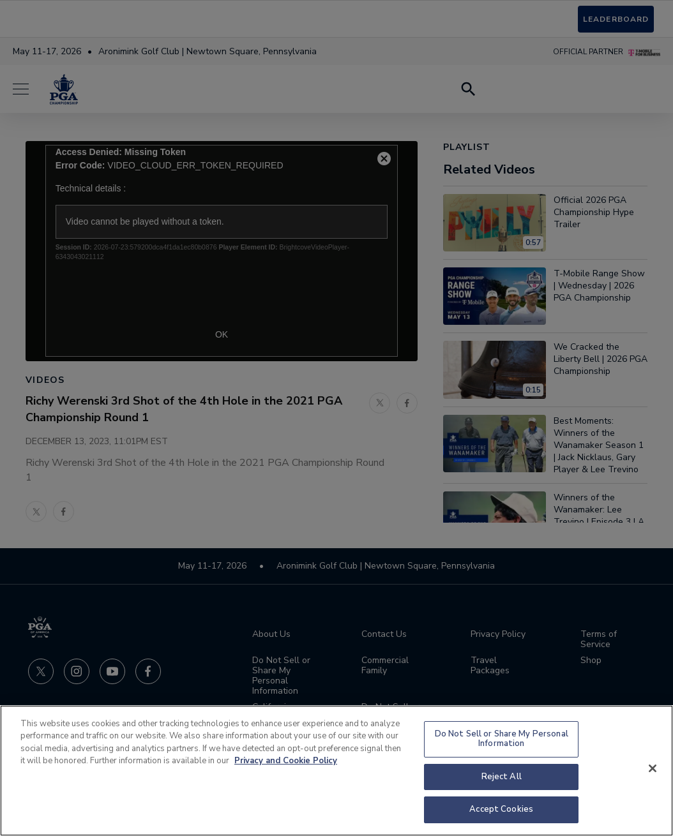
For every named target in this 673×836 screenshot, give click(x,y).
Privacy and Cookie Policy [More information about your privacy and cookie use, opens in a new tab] (285, 760)
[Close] (653, 768)
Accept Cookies (501, 809)
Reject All (501, 776)
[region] (336, 770)
